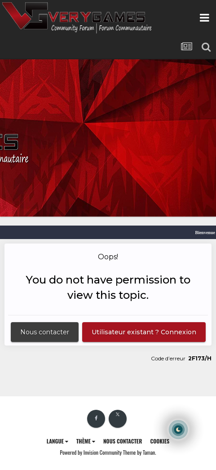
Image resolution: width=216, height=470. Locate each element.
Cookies (159, 441)
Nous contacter (44, 332)
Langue (57, 441)
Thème (85, 441)
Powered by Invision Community (91, 452)
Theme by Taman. (139, 452)
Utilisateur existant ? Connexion (144, 332)
